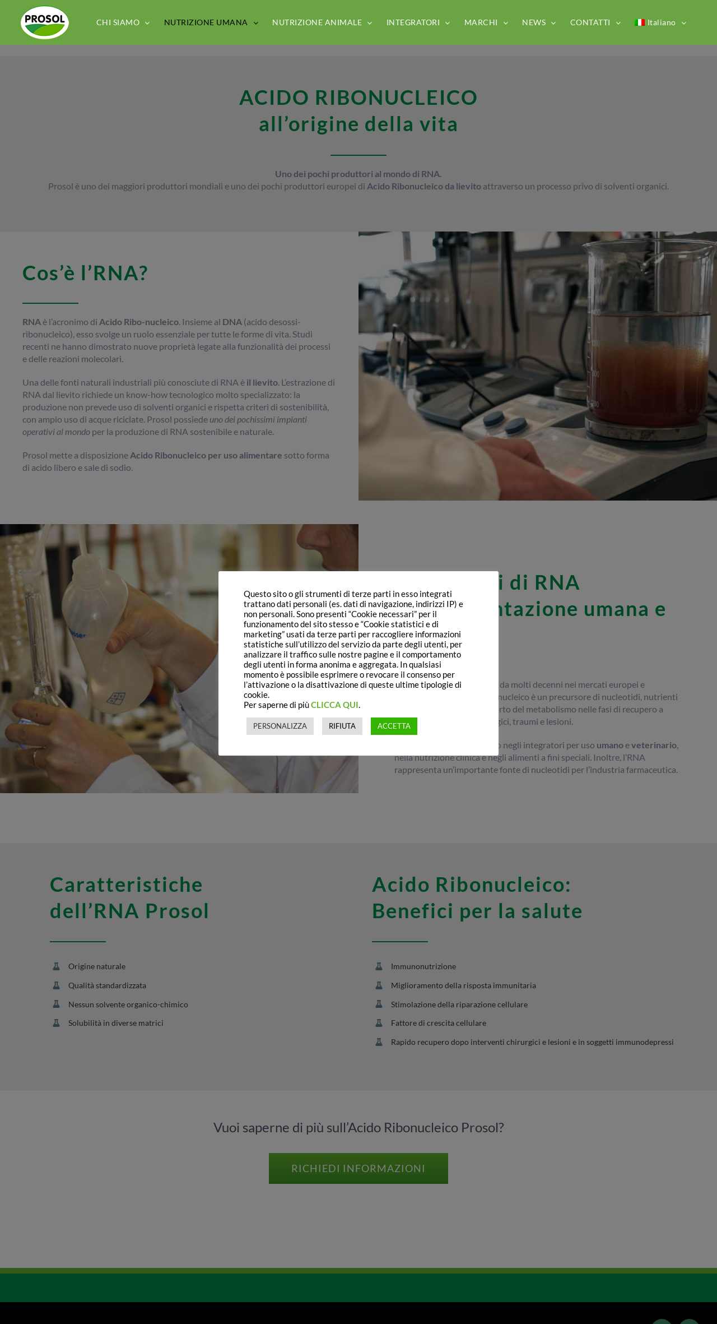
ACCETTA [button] (394, 725)
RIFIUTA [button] (342, 725)
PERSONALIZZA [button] (280, 725)
